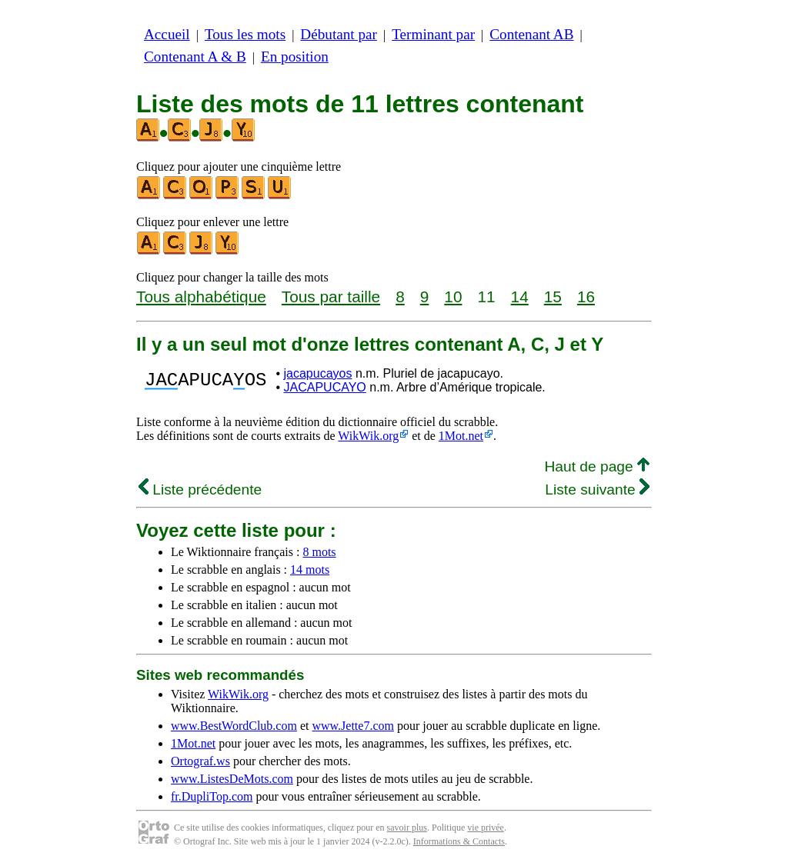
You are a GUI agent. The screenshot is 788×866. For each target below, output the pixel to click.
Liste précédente (200, 489)
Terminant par (433, 34)
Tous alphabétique (201, 296)
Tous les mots (245, 34)
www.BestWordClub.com (234, 725)
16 (586, 296)
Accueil (167, 34)
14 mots (309, 569)
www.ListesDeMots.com (232, 778)
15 (553, 296)
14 (520, 296)
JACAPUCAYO (324, 387)
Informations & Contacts (459, 841)
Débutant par (338, 34)
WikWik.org (368, 435)
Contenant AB (531, 34)
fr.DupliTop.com (211, 796)
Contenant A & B (195, 56)
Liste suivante (597, 489)
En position (295, 56)
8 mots (319, 551)
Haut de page (596, 466)
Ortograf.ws (200, 761)
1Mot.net (461, 435)
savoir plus (407, 827)
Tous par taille (331, 296)
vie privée (485, 827)
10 (453, 296)
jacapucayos (317, 373)
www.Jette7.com (353, 725)
